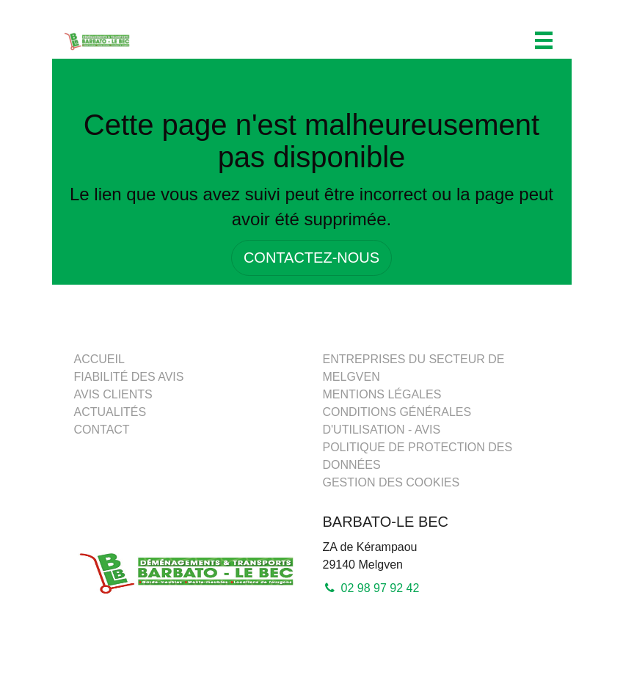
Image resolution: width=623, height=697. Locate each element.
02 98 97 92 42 (371, 588)
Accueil (99, 359)
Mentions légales (382, 394)
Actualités (110, 412)
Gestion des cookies (391, 482)
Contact (102, 429)
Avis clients (113, 394)
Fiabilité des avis (129, 377)
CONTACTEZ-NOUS (311, 257)
